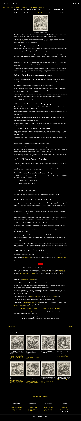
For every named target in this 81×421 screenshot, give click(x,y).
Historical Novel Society (16, 409)
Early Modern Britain (33, 259)
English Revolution (23, 40)
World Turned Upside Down (32, 409)
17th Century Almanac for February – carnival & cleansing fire (32, 379)
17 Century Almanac (26, 257)
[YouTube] (78, 3)
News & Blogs (24, 7)
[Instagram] (75, 3)
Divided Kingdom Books (35, 296)
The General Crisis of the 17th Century (52, 271)
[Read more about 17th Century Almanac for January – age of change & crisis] (17, 368)
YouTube (37, 302)
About (8, 7)
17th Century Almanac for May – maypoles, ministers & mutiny (63, 377)
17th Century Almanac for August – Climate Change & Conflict (16, 352)
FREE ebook (53, 296)
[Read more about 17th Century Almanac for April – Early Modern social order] (48, 368)
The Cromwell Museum (32, 407)
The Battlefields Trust (32, 410)
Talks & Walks (33, 7)
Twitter (33, 302)
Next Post (70, 326)
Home (4, 7)
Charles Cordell (39, 12)
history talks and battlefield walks (28, 279)
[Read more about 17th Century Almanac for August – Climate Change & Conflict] (17, 342)
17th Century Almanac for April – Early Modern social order (48, 378)
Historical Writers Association (16, 407)
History (18, 7)
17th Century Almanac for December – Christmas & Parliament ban (62, 352)
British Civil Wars (15, 357)
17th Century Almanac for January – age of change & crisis (17, 378)
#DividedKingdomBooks (18, 305)
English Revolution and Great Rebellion (27, 273)
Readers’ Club (40, 7)
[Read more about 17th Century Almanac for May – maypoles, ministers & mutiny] (64, 368)
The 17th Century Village (48, 410)
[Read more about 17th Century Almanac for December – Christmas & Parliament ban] (64, 342)
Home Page (35, 396)
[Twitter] (73, 3)
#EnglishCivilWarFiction (28, 305)
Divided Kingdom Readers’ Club (34, 311)
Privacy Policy (64, 407)
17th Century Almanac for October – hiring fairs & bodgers (48, 352)
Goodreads (16, 410)
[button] (13, 7)
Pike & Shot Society (48, 409)
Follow (40, 263)
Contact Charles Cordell (64, 409)
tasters (47, 296)
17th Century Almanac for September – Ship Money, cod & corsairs (33, 352)
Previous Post (11, 326)
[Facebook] (65, 411)
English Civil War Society (48, 407)
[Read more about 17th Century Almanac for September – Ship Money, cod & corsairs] (33, 342)
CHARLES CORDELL (13, 3)
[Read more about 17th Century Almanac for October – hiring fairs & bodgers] (48, 342)
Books (12, 7)
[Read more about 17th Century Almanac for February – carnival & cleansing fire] (33, 368)
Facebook (25, 302)
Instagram (29, 302)
